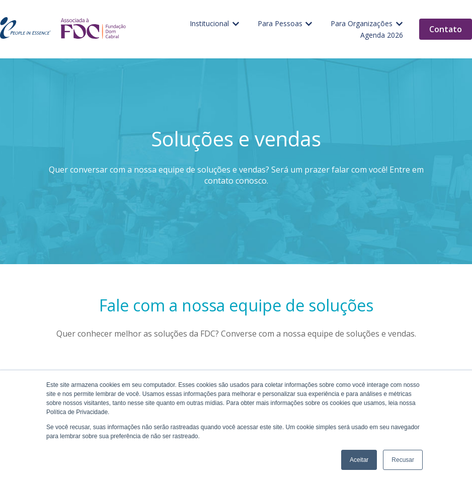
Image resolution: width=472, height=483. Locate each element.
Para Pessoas (280, 23)
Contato (445, 29)
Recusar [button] (402, 459)
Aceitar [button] (359, 459)
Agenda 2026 (381, 35)
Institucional (209, 23)
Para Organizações (361, 23)
